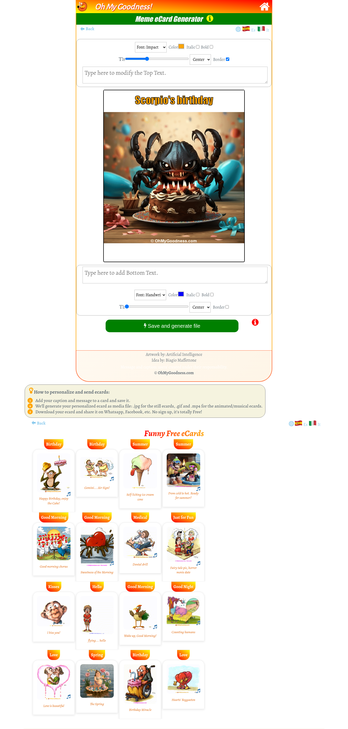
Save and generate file (172, 326)
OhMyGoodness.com (176, 373)
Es (254, 30)
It (267, 30)
